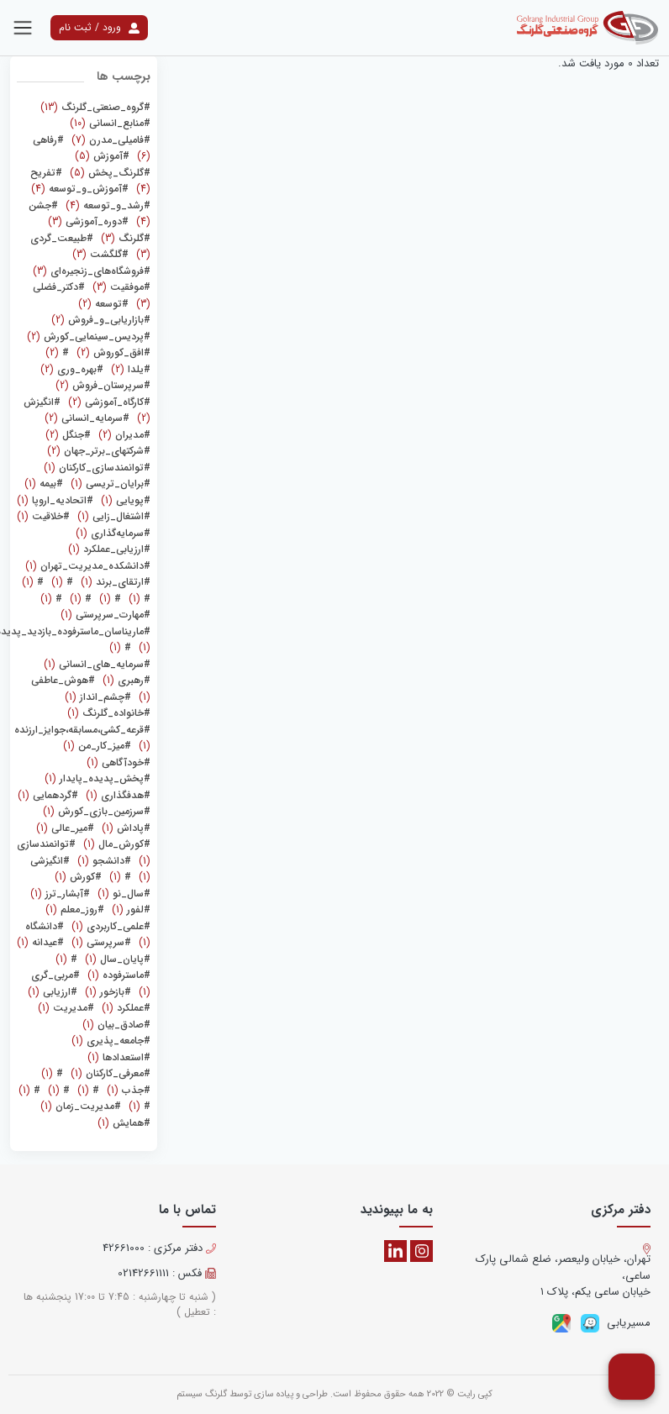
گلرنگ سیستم (201, 1394)
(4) (80, 189)
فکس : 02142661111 (167, 1273)
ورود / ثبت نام (99, 27)
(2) (103, 304)
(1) (97, 468)
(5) (102, 156)
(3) (88, 221)
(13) (95, 107)
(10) (110, 123)
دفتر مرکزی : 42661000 (159, 1248)
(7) (109, 140)
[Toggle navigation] (22, 27)
